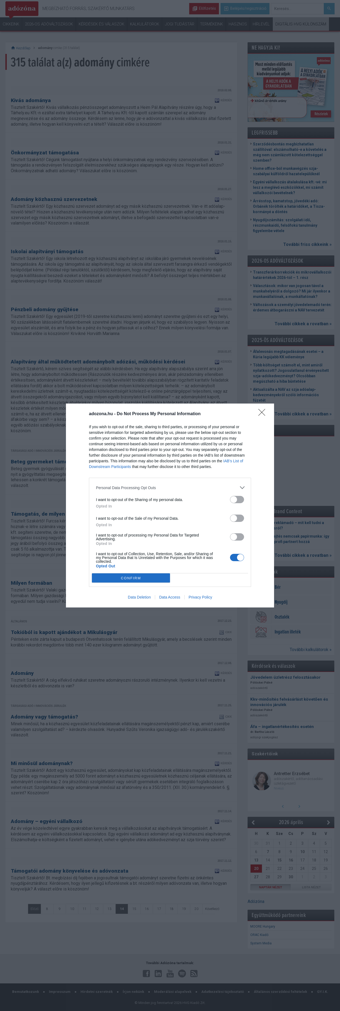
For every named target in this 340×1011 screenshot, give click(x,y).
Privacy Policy (200, 597)
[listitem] (170, 487)
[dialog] (170, 505)
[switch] (237, 499)
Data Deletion (139, 597)
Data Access (169, 597)
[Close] (263, 414)
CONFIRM (131, 578)
